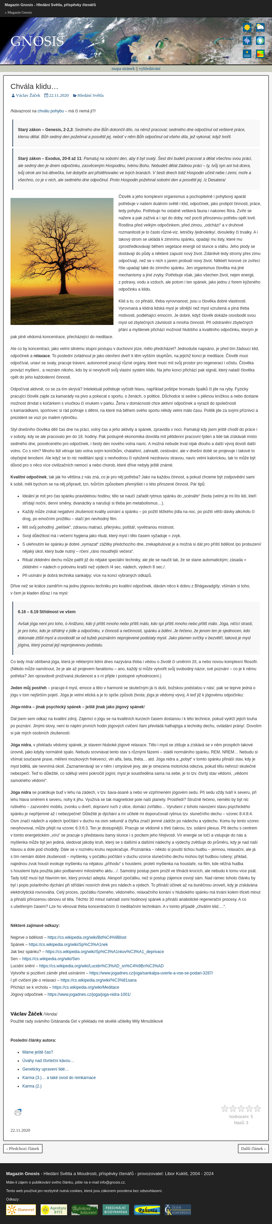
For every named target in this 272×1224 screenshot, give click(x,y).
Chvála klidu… (35, 86)
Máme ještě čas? (37, 1052)
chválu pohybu (51, 111)
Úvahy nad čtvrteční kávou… (48, 1060)
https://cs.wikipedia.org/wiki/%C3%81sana (99, 980)
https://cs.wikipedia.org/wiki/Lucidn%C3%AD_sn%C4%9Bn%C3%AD (101, 966)
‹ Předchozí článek (22, 1148)
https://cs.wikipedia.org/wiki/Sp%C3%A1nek (68, 944)
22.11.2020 (59, 95)
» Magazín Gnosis (18, 12)
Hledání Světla (91, 95)
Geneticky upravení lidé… (45, 1069)
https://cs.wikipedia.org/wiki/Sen (51, 958)
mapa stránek (123, 68)
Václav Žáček (28, 95)
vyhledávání (150, 68)
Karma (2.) (32, 1086)
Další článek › (253, 1148)
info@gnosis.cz (112, 1182)
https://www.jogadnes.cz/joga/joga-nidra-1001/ (88, 994)
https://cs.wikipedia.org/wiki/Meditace (86, 987)
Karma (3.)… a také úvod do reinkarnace (59, 1077)
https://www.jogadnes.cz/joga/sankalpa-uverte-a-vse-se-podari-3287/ (151, 973)
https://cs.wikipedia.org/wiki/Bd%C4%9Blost (86, 937)
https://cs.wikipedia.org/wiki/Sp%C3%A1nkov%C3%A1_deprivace (104, 951)
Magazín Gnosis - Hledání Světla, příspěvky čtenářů (50, 5)
